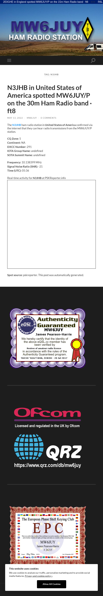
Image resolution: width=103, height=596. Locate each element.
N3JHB (16, 125)
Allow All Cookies (52, 584)
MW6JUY (32, 118)
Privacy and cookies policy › (38, 576)
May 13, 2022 (15, 118)
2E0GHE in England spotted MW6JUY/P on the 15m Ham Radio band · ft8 (45, 1)
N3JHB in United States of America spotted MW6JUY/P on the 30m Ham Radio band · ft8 (49, 99)
